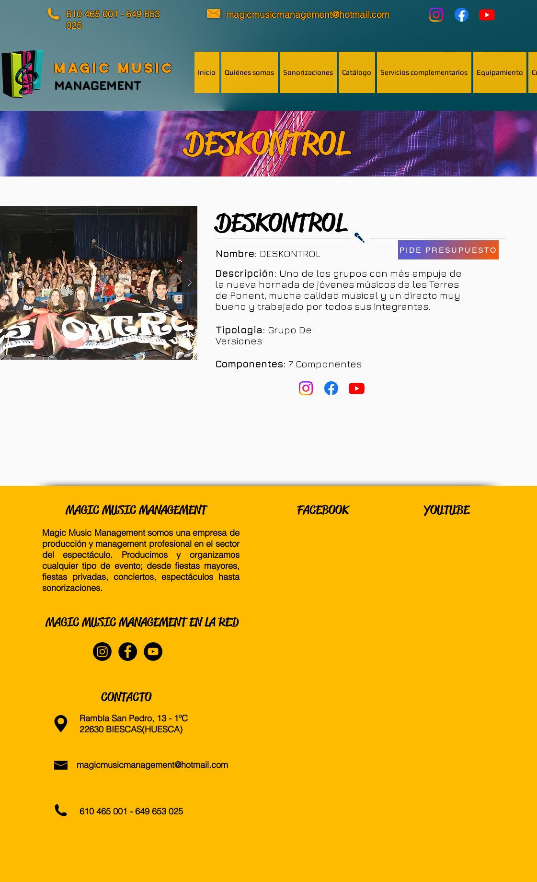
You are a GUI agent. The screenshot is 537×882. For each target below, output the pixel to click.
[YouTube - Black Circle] (153, 651)
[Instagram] (436, 14)
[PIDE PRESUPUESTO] (448, 249)
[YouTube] (487, 14)
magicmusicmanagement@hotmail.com (152, 764)
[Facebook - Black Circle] (127, 651)
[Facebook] (461, 14)
